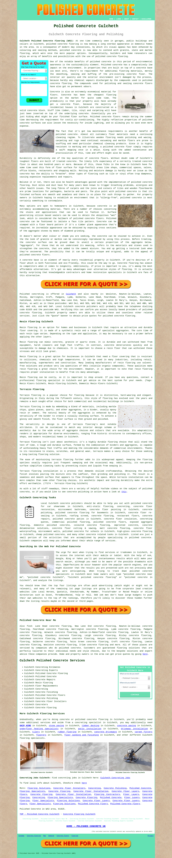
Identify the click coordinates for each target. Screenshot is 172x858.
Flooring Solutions (39, 788)
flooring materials (130, 71)
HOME (111, 19)
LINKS (118, 19)
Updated (51, 836)
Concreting (94, 788)
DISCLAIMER (146, 19)
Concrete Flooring (59, 791)
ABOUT (126, 19)
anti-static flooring (100, 506)
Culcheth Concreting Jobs (115, 778)
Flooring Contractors (107, 794)
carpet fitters (143, 732)
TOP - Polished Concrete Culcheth (39, 814)
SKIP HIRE (25, 725)
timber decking (90, 725)
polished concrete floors (109, 522)
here (145, 654)
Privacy (150, 836)
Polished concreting (32, 294)
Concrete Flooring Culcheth (79, 814)
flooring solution (128, 648)
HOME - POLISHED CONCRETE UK (86, 826)
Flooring (75, 836)
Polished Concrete (140, 788)
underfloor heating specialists (39, 729)
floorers (41, 735)
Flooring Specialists (32, 791)
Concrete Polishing (115, 788)
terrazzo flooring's (85, 424)
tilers (36, 732)
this (124, 492)
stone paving (56, 725)
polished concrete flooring (91, 719)
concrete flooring (141, 531)
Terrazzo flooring (30, 395)
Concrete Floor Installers (69, 788)
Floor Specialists (43, 801)
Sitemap (21, 836)
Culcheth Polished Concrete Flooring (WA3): (47, 41)
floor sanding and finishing (81, 735)
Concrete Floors (63, 836)
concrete (25, 313)
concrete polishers (86, 306)
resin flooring (143, 369)
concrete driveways (105, 732)
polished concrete (56, 44)
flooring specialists (32, 738)
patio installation (89, 729)
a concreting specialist (86, 722)
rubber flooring (67, 732)
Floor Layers (131, 794)
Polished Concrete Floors (93, 804)
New (44, 836)
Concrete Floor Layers (125, 791)
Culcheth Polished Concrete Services (52, 660)
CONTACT (135, 19)
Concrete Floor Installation (90, 791)
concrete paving (126, 725)
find (29, 626)
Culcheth (71, 294)
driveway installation (134, 729)
